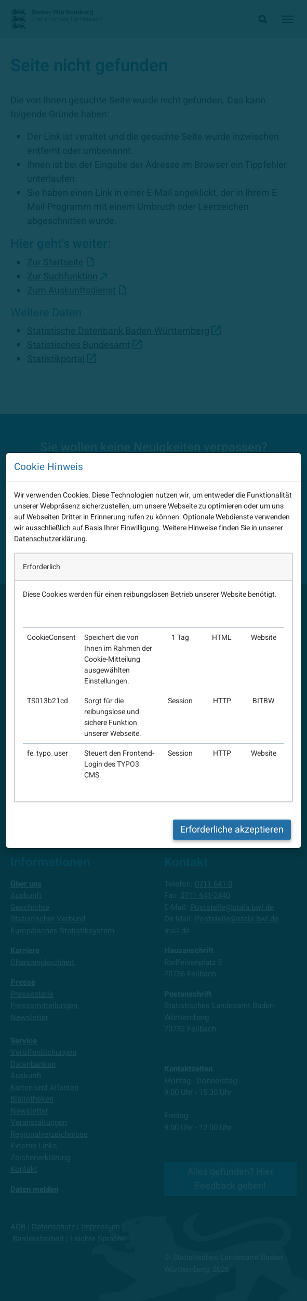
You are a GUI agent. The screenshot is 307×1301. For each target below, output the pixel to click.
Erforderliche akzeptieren (232, 830)
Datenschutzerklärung (50, 538)
